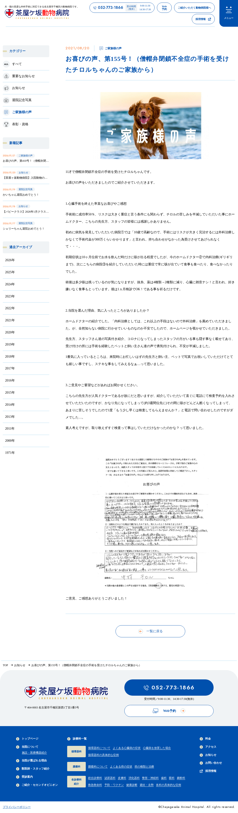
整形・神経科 (150, 778)
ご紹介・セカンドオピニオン (37, 785)
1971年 (10, 452)
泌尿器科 (110, 778)
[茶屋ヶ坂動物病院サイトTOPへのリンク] (42, 13)
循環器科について (99, 748)
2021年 (10, 320)
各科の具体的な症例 (168, 785)
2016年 (10, 380)
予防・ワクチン (114, 785)
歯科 (164, 778)
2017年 (10, 368)
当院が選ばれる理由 (31, 760)
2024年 (10, 284)
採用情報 (208, 771)
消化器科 (134, 778)
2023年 (10, 296)
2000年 (10, 440)
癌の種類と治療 (144, 766)
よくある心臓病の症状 (127, 748)
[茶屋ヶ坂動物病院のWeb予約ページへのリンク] (164, 8)
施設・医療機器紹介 (34, 752)
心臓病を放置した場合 (157, 748)
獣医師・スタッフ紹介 (33, 768)
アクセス (208, 747)
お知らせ (208, 755)
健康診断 (131, 785)
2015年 (10, 392)
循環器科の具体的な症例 (103, 755)
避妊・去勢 (147, 785)
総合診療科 (95, 778)
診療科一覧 (77, 739)
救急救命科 (95, 785)
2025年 (10, 272)
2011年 (10, 428)
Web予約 (169, 711)
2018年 (10, 356)
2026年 (10, 260)
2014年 (10, 404)
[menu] (228, 13)
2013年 (10, 416)
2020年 (10, 332)
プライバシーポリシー (17, 807)
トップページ (27, 739)
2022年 (10, 308)
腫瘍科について (98, 766)
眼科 (172, 778)
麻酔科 (181, 778)
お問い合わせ (211, 763)
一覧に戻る (150, 631)
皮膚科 (122, 778)
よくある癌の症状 (121, 766)
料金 (205, 739)
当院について (27, 747)
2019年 (10, 344)
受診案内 (24, 777)
